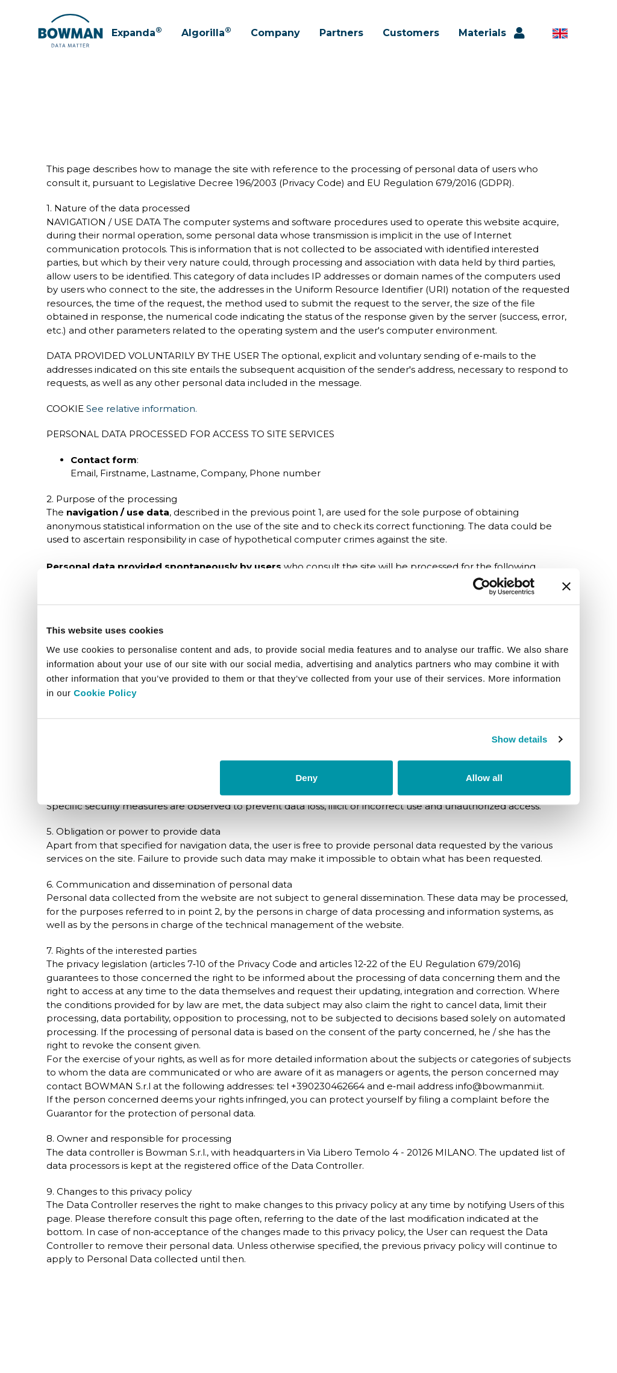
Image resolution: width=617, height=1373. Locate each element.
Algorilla (206, 36)
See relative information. (141, 408)
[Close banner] (566, 586)
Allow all (484, 777)
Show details (520, 739)
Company (275, 37)
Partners (341, 37)
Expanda (136, 36)
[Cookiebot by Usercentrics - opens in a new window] (481, 587)
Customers (411, 37)
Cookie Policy (105, 692)
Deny (307, 777)
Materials (482, 37)
